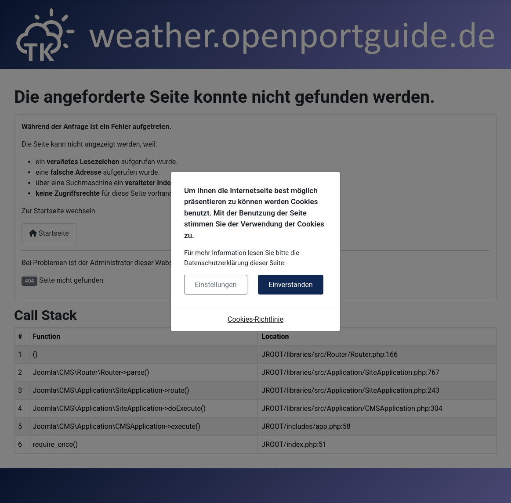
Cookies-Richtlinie (255, 319)
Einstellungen (216, 284)
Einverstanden (290, 284)
